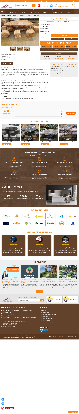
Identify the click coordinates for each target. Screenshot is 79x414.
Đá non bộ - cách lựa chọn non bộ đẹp (68, 281)
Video (77, 11)
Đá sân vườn (12, 12)
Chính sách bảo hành (44, 324)
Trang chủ (3, 15)
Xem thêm (39, 291)
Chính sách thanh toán (45, 316)
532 (64, 21)
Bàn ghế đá (23, 15)
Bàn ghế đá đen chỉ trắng (30, 141)
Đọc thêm (4, 289)
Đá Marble (23, 9)
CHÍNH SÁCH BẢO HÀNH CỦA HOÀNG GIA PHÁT (29, 282)
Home (2, 11)
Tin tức (43, 1)
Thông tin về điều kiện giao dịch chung (48, 314)
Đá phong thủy (23, 12)
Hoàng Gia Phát (60, 70)
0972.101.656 (46, 58)
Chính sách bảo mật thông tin (46, 318)
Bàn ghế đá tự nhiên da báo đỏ (49, 141)
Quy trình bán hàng (59, 1)
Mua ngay (64, 35)
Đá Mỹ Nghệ (46, 12)
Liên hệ (75, 1)
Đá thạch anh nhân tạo (57, 9)
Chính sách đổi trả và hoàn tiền (46, 322)
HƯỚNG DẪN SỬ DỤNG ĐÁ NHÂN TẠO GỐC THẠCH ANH (10, 282)
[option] (20, 32)
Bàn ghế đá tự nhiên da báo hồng (68, 141)
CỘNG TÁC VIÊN (59, 46)
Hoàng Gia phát (59, 73)
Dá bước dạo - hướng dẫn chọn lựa (48, 281)
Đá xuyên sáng (34, 9)
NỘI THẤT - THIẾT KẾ (46, 46)
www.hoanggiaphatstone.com (62, 72)
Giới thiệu (27, 1)
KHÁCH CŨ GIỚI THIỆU (71, 46)
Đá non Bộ (35, 12)
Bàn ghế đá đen (10, 141)
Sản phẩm (9, 15)
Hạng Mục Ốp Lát (57, 12)
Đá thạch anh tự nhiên (45, 9)
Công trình (69, 12)
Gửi (42, 300)
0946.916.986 (59, 58)
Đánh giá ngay (71, 113)
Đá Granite (12, 9)
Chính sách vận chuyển (45, 320)
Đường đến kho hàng (35, 1)
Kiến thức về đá (49, 1)
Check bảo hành (68, 1)
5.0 (47, 21)
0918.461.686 (71, 58)
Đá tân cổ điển (69, 9)
